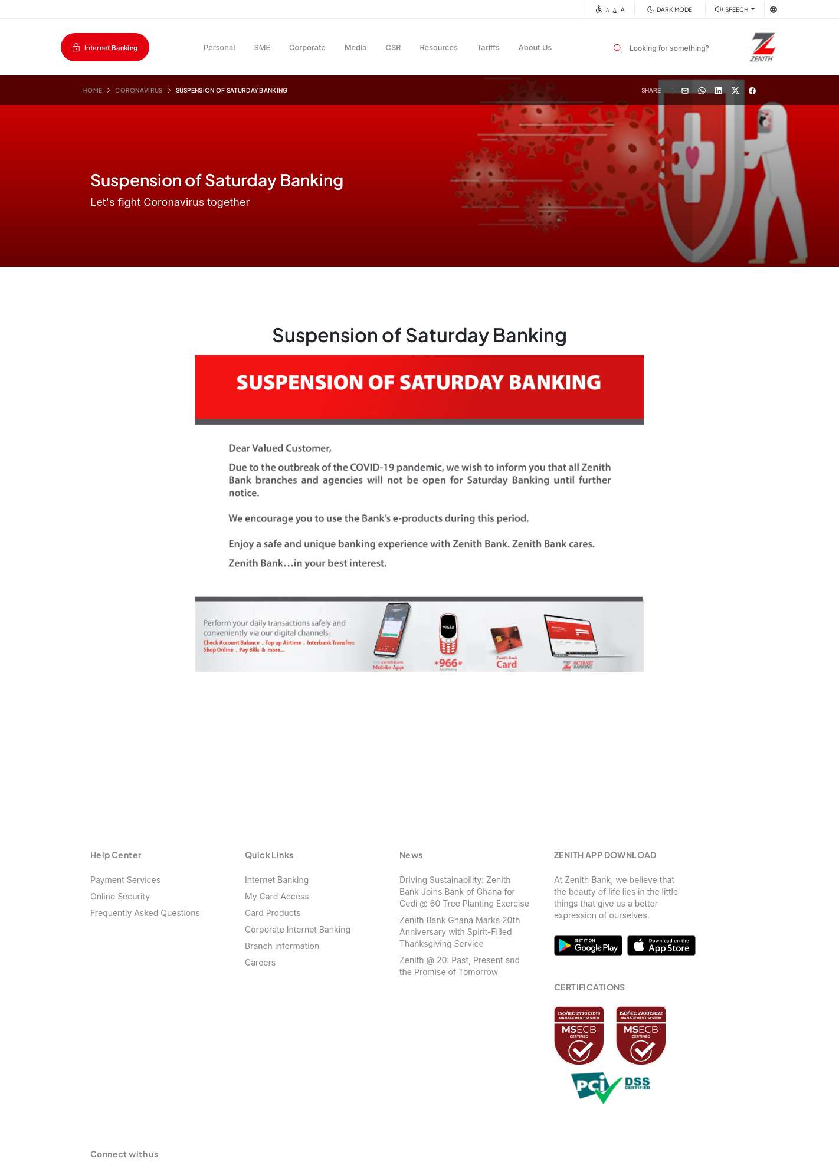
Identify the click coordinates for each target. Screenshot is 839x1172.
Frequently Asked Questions (145, 913)
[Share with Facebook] (752, 90)
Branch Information (282, 946)
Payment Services (125, 880)
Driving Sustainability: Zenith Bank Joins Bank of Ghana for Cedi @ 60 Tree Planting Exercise (464, 891)
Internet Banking (110, 47)
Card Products (273, 913)
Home (92, 90)
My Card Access (277, 896)
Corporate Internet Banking (297, 929)
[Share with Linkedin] (718, 90)
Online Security (120, 896)
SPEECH (737, 9)
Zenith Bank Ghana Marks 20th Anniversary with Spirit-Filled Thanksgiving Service (459, 931)
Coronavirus (138, 90)
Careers (260, 962)
